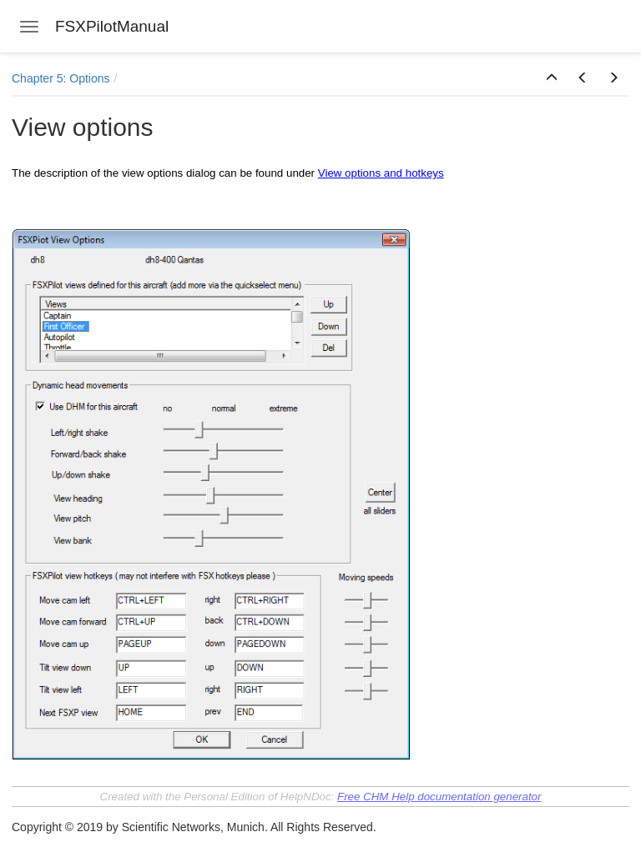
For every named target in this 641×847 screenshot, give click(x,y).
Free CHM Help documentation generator (439, 796)
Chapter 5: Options (61, 78)
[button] (552, 78)
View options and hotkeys (381, 173)
